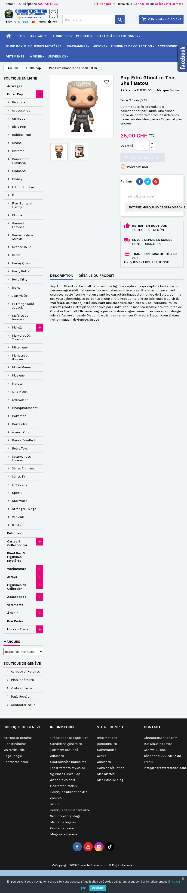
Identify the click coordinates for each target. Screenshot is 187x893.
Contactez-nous (22, 705)
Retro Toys (20, 448)
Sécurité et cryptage (65, 816)
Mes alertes (106, 774)
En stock (18, 102)
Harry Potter (21, 271)
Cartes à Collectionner (117, 36)
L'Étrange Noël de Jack (23, 305)
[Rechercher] (93, 19)
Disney (17, 179)
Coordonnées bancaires (68, 762)
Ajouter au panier (142, 157)
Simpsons (19, 485)
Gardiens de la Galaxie (22, 237)
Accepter (98, 888)
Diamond (19, 171)
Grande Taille (21, 247)
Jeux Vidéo (19, 296)
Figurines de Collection (131, 46)
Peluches (84, 36)
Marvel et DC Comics (21, 337)
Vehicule (18, 517)
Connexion (141, 4)
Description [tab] (61, 275)
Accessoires (168, 46)
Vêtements (15, 56)
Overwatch (20, 400)
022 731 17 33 (48, 4)
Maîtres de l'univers (20, 317)
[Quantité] (143, 145)
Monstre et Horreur (20, 357)
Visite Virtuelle (21, 688)
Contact (9, 4)
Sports (17, 493)
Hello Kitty (19, 279)
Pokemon (19, 416)
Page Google (19, 696)
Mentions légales (63, 822)
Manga (17, 327)
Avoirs (101, 756)
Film (15, 195)
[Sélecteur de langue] (105, 4)
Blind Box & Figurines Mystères (33, 46)
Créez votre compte (169, 4)
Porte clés (19, 424)
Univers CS (57, 56)
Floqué (17, 215)
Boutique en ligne (20, 78)
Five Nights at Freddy (22, 205)
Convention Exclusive (20, 161)
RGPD (54, 804)
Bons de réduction (110, 768)
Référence (128, 90)
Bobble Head (21, 135)
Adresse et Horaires (25, 671)
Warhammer (77, 46)
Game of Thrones (18, 225)
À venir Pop (20, 432)
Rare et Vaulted (23, 440)
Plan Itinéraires (22, 680)
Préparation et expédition (69, 738)
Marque (163, 90)
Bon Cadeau (16, 621)
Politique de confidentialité (70, 810)
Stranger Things (24, 509)
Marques (11, 641)
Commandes (106, 750)
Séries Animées (23, 468)
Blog (20, 36)
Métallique (20, 347)
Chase (16, 143)
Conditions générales (66, 744)
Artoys (99, 46)
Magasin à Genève (63, 834)
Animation (20, 119)
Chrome (18, 151)
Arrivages (38, 36)
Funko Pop (62, 36)
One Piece (19, 392)
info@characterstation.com (165, 768)
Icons (16, 288)
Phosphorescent (25, 408)
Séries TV (18, 476)
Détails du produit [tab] (96, 275)
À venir (36, 56)
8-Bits (16, 525)
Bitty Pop (19, 127)
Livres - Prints (18, 629)
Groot (16, 255)
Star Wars (19, 501)
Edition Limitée (23, 187)
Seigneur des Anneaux (21, 458)
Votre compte (110, 727)
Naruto (17, 384)
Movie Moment (23, 367)
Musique (18, 375)
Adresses (57, 756)
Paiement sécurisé (64, 750)
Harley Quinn (21, 263)
